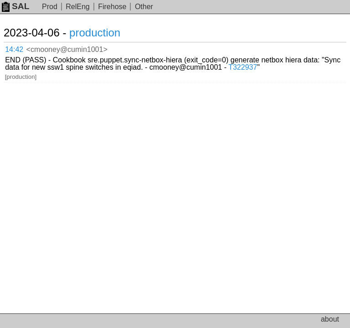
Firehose (112, 6)
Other (144, 6)
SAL (15, 6)
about (330, 319)
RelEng (77, 6)
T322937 (242, 67)
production (94, 32)
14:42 (14, 49)
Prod (49, 6)
